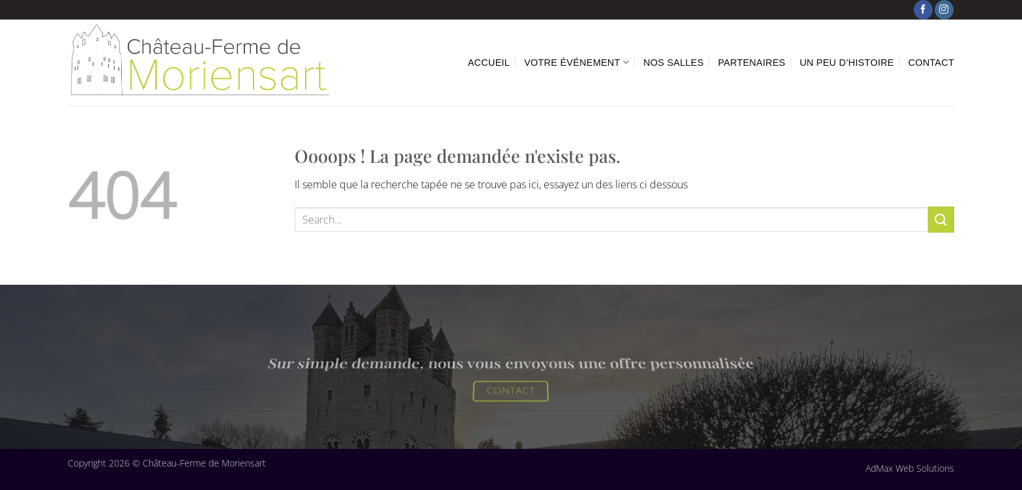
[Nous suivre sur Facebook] (923, 10)
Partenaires (751, 62)
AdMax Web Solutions (910, 468)
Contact (932, 62)
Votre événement (576, 62)
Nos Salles (673, 62)
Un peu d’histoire (847, 62)
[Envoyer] (941, 219)
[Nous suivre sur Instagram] (944, 10)
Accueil (489, 62)
